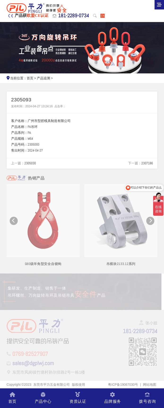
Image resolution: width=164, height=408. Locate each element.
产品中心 (43, 398)
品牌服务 (112, 398)
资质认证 (77, 398)
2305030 (30, 163)
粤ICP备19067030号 (123, 384)
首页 (30, 78)
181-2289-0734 (73, 16)
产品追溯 (43, 78)
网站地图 (149, 384)
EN (102, 16)
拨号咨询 (147, 398)
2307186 (147, 163)
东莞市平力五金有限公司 (51, 384)
